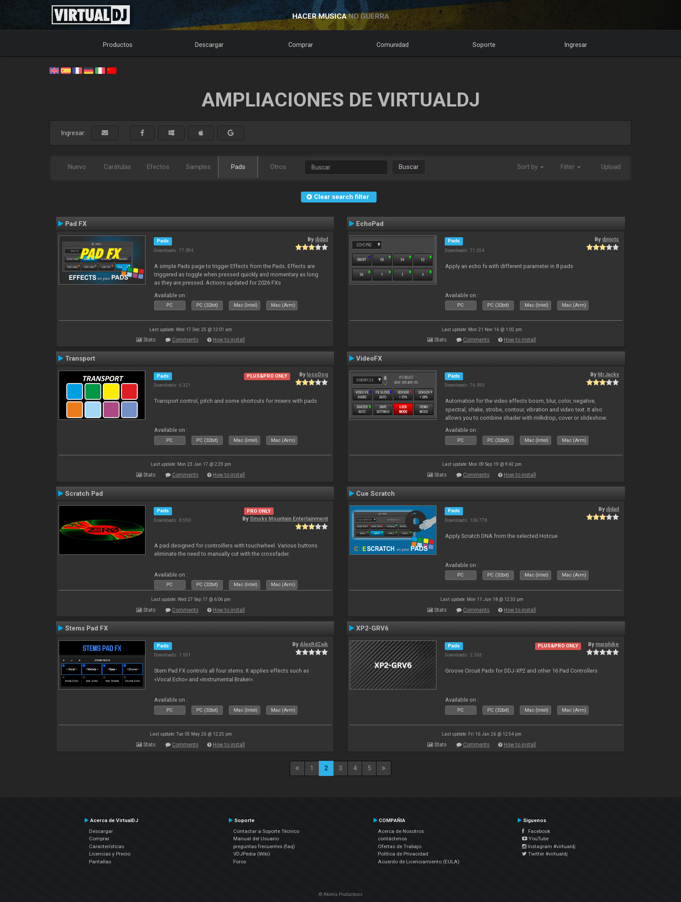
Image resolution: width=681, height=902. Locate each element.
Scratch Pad (84, 493)
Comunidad (393, 44)
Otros (278, 167)
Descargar (209, 44)
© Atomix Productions (341, 894)
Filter (571, 167)
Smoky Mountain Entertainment (289, 519)
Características (106, 846)
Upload (611, 167)
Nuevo (77, 167)
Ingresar (576, 44)
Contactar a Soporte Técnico (266, 831)
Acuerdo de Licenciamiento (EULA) (419, 862)
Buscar (409, 167)
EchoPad (369, 224)
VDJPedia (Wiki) (251, 854)
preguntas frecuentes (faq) (264, 846)
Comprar (300, 44)
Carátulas (117, 167)
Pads (238, 167)
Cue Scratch (375, 493)
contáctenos (392, 839)
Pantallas (100, 862)
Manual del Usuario (256, 839)
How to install (229, 340)
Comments (185, 340)
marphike (607, 644)
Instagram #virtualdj (548, 846)
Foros (239, 862)
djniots (610, 239)
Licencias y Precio (109, 854)
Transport (80, 358)
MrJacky (608, 374)
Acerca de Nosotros (401, 831)
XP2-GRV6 (372, 628)
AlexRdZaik (314, 644)
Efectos (158, 167)
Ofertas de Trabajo (399, 846)
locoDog (317, 374)
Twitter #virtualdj (545, 854)
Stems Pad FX (86, 628)
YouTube (535, 839)
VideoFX (369, 358)
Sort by (530, 167)
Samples (198, 167)
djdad (321, 239)
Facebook (536, 831)
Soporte (484, 44)
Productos (117, 44)
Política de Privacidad (403, 854)
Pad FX (76, 224)
